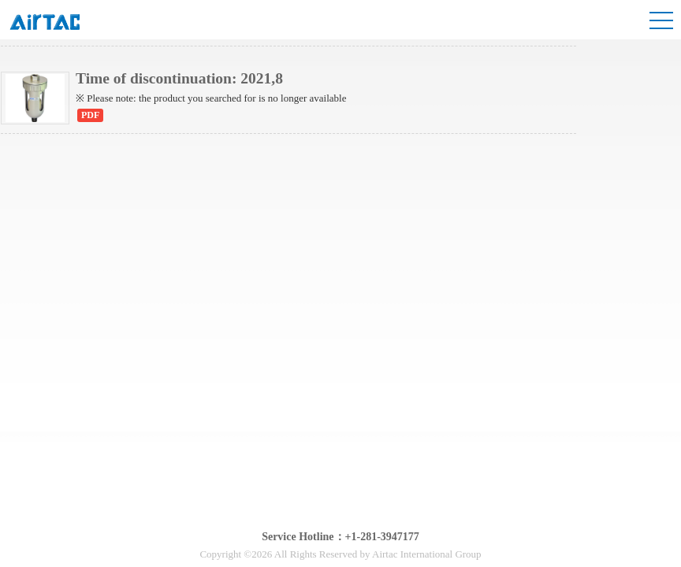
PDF (90, 114)
